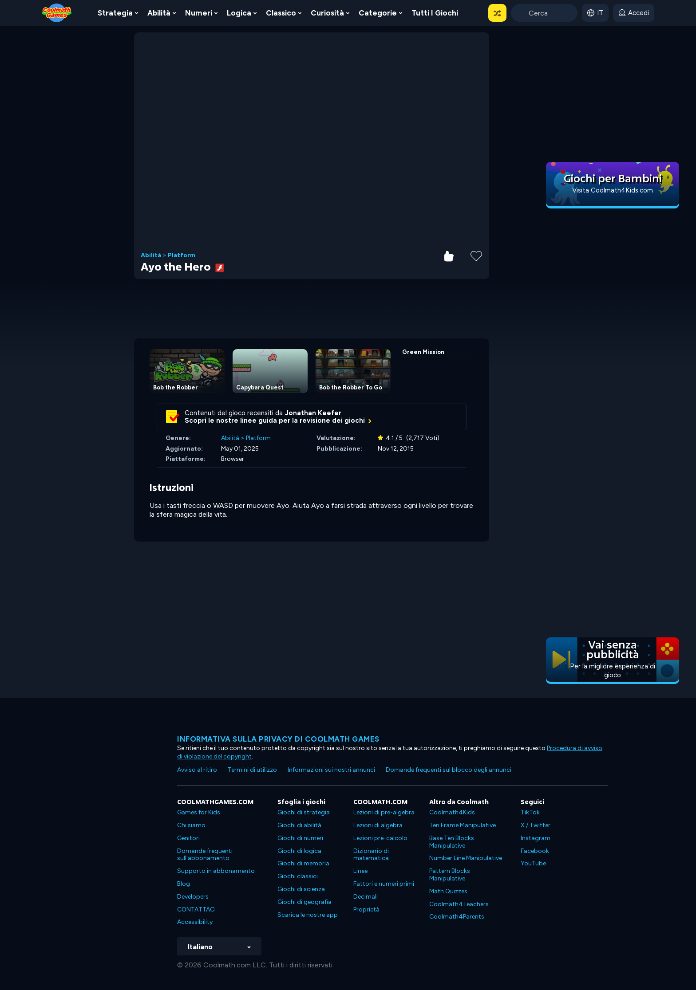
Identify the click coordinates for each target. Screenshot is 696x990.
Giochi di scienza (301, 889)
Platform (181, 255)
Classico (281, 12)
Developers (193, 896)
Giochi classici (297, 876)
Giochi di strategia (303, 812)
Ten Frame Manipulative (462, 825)
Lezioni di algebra (378, 825)
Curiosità (327, 12)
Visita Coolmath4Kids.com (612, 190)
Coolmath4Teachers (459, 904)
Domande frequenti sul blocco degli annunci (448, 770)
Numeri (198, 12)
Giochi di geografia (304, 902)
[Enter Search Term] (544, 13)
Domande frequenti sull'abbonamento (205, 854)
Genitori (188, 838)
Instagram (535, 838)
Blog (183, 884)
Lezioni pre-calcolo (380, 838)
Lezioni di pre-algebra (384, 812)
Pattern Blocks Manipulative (449, 874)
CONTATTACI (196, 909)
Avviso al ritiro (197, 770)
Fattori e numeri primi (383, 884)
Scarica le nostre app (307, 915)
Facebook (535, 851)
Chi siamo (191, 825)
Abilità (158, 12)
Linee (360, 871)
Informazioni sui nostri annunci (331, 770)
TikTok (530, 812)
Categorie (378, 12)
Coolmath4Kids (452, 812)
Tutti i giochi (434, 12)
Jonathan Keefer (313, 413)
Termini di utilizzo (252, 770)
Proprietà (366, 909)
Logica (239, 12)
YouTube (533, 863)
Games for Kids (198, 812)
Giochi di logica (299, 851)
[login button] (633, 13)
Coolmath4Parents (456, 916)
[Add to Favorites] (476, 255)
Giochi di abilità (299, 825)
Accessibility (195, 922)
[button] (497, 13)
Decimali (365, 896)
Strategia (115, 12)
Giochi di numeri (300, 838)
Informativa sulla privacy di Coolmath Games (278, 739)
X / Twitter (535, 825)
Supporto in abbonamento (216, 871)
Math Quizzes (448, 891)
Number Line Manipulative (465, 858)
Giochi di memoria (303, 863)
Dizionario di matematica (371, 854)
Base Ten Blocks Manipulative (451, 841)
